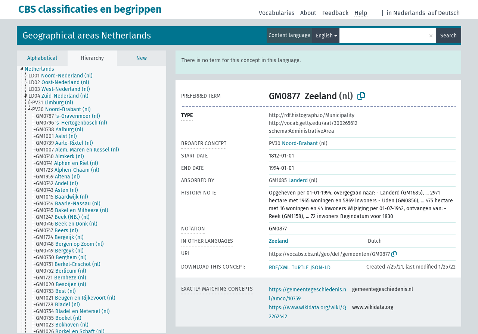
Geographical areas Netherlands (86, 35)
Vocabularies (276, 12)
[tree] (91, 199)
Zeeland (278, 241)
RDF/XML (279, 267)
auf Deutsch (444, 12)
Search (448, 36)
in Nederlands (406, 12)
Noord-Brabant (293, 143)
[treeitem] (42, 69)
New (141, 58)
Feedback (335, 12)
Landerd (288, 180)
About (308, 12)
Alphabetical (42, 58)
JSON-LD (320, 267)
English (324, 36)
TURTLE (300, 267)
